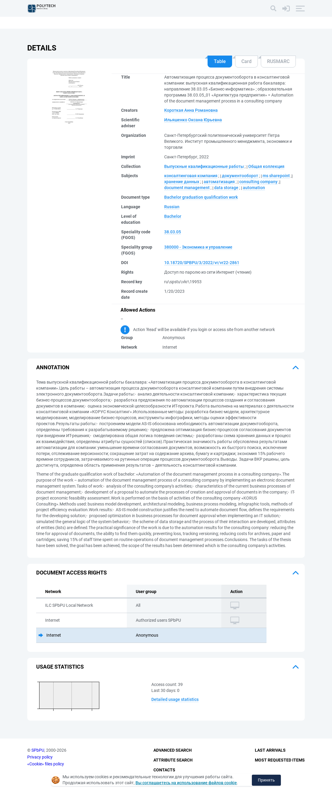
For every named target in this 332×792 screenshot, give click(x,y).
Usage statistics (60, 667)
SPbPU (37, 750)
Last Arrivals (270, 750)
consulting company (258, 181)
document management (187, 187)
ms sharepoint (276, 175)
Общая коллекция (266, 166)
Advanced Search (172, 750)
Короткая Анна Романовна (191, 110)
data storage (226, 187)
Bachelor (172, 216)
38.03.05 (172, 231)
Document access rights (71, 572)
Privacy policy (40, 757)
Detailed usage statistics (175, 699)
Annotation (52, 367)
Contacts (164, 770)
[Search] (273, 8)
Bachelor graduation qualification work (201, 197)
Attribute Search (173, 760)
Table (220, 61)
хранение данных (181, 181)
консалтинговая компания (190, 175)
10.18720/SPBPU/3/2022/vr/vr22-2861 (201, 262)
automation (254, 187)
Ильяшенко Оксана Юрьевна (193, 119)
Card (246, 61)
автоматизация (219, 181)
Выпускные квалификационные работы (204, 166)
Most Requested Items (280, 760)
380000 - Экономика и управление (198, 247)
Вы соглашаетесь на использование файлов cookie (186, 782)
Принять (266, 780)
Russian (171, 206)
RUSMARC (278, 61)
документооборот (240, 175)
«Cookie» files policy (45, 764)
